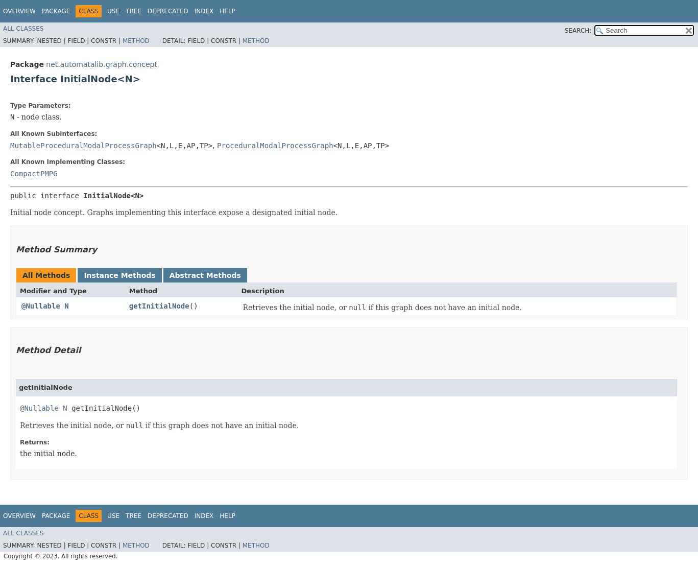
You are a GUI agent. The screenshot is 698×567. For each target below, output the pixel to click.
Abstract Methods (205, 275)
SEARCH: (578, 30)
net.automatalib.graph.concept (101, 64)
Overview (19, 11)
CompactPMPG (34, 174)
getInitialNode (159, 306)
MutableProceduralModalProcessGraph (83, 145)
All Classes (23, 28)
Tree (133, 11)
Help (227, 11)
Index (204, 11)
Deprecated (168, 11)
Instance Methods (119, 275)
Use (113, 11)
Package (56, 11)
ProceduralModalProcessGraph (275, 145)
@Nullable (40, 306)
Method (136, 40)
